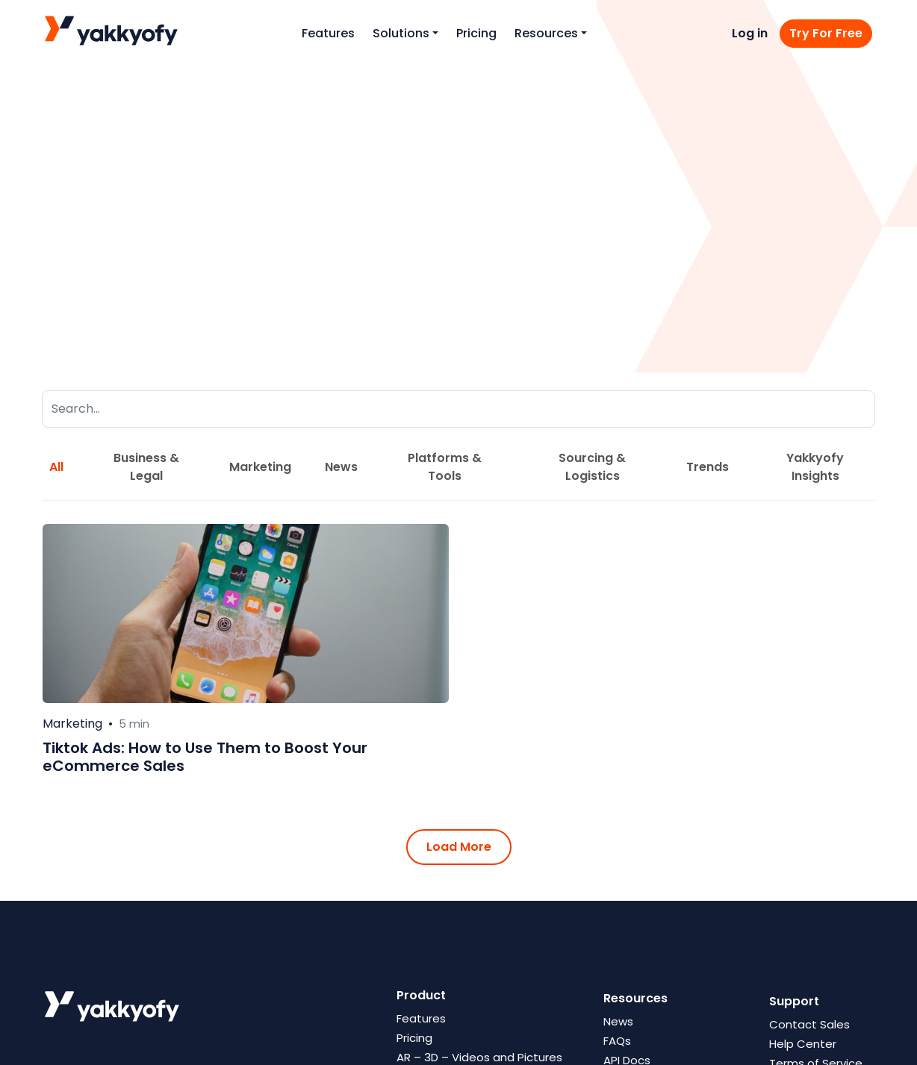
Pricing (476, 33)
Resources (546, 33)
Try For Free (825, 33)
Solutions (401, 33)
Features (328, 33)
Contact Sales (809, 1024)
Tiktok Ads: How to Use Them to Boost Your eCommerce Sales (205, 756)
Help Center (802, 1044)
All (56, 466)
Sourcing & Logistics (592, 466)
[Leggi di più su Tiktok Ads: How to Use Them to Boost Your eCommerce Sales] (246, 613)
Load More (458, 846)
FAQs (617, 1041)
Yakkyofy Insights (815, 466)
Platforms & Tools (445, 466)
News (341, 466)
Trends (707, 466)
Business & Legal (146, 466)
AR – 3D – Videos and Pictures (479, 1057)
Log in (750, 33)
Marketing (260, 466)
